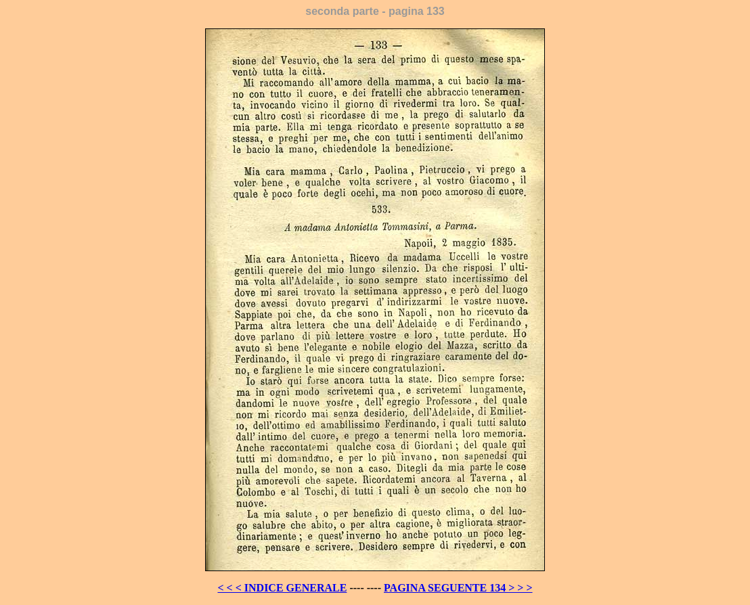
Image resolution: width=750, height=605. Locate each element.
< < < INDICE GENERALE (282, 587)
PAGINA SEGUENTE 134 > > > (458, 587)
